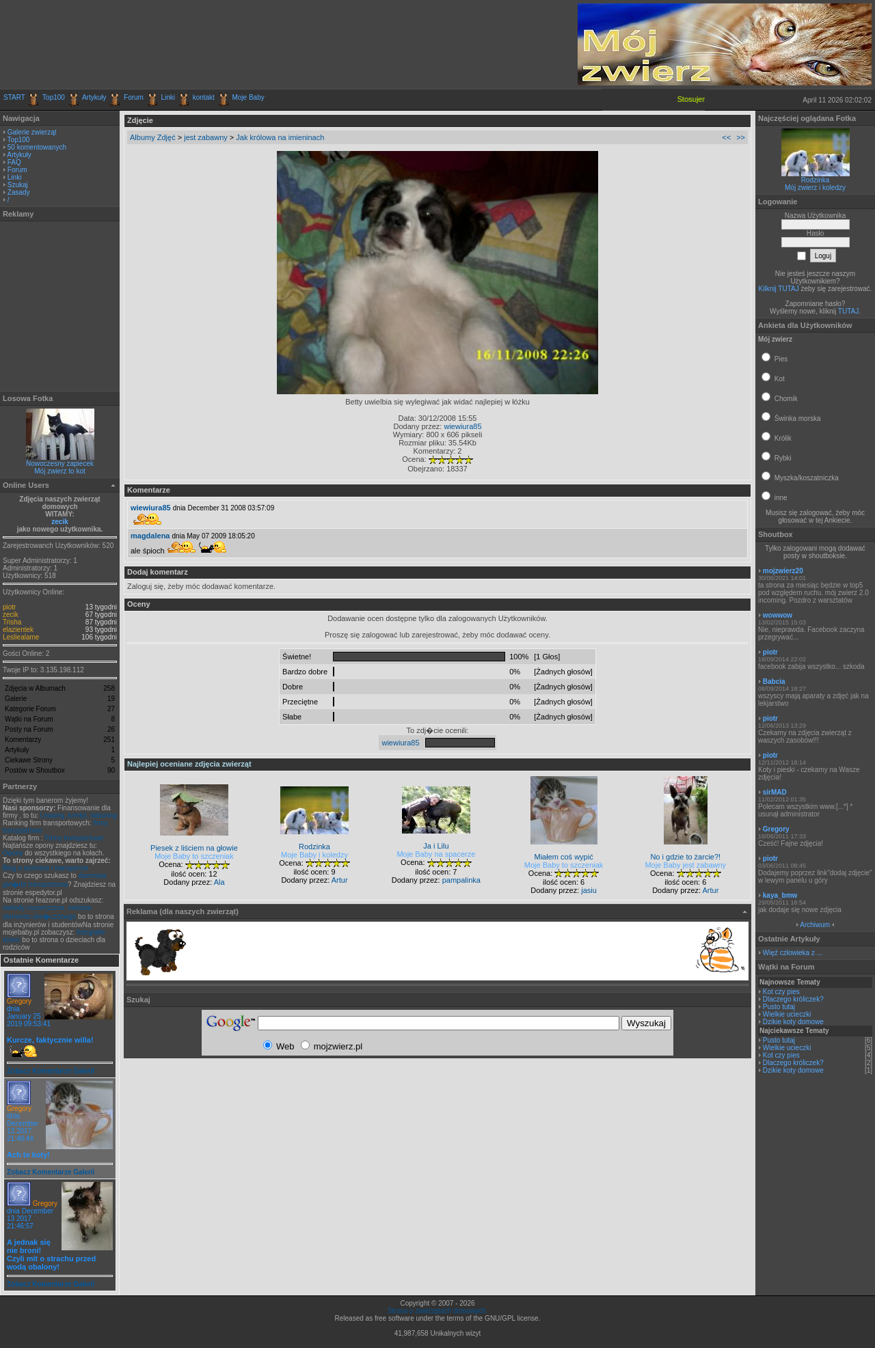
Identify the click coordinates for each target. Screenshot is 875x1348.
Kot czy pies (781, 991)
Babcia (774, 681)
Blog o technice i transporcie (46, 868)
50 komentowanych (37, 147)
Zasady (19, 192)
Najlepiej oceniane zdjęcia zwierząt (189, 764)
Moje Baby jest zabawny (685, 865)
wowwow (777, 615)
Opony (13, 853)
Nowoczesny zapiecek (60, 463)
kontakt (204, 97)
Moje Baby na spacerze (435, 854)
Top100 (53, 97)
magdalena (150, 536)
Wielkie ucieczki (787, 1014)
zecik (59, 521)
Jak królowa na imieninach (280, 137)
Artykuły (94, 97)
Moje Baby (248, 97)
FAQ (14, 162)
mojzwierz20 (783, 571)
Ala (219, 882)
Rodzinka (815, 180)
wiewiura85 (462, 426)
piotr (9, 607)
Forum (134, 97)
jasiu (589, 890)
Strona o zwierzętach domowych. (438, 1311)
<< (726, 137)
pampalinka (461, 880)
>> (740, 137)
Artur (340, 880)
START (14, 97)
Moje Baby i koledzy (314, 855)
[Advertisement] (163, 44)
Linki (168, 97)
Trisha (12, 622)
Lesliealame (21, 637)
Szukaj (18, 185)
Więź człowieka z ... (792, 953)
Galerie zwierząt (32, 132)
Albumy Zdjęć (153, 137)
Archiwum (815, 925)
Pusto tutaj (779, 1006)
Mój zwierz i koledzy (815, 187)
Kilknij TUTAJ (779, 288)
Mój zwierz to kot (59, 471)
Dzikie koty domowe (793, 1022)
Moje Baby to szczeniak (194, 856)
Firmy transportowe (74, 838)
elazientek (18, 629)
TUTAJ (848, 311)
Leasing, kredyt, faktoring (78, 815)
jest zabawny (206, 137)
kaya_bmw (780, 895)
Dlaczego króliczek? (793, 999)
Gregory (19, 1001)
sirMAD (775, 792)
